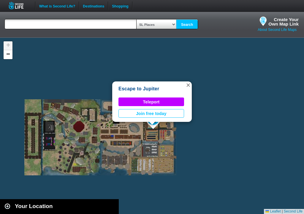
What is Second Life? (57, 5)
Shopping (120, 5)
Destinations (93, 5)
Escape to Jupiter (138, 88)
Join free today (151, 113)
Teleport (151, 102)
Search (187, 25)
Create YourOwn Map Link (283, 21)
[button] (188, 85)
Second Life (19, 5)
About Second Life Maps (277, 30)
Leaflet (273, 211)
